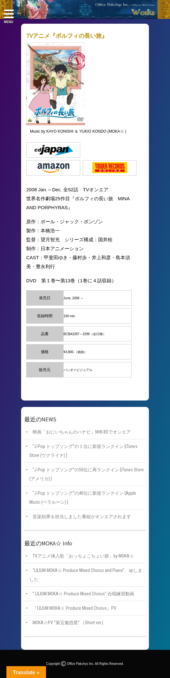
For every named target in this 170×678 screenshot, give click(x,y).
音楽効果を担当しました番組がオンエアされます (82, 516)
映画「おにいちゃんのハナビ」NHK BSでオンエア (82, 431)
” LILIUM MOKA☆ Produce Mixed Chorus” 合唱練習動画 (83, 593)
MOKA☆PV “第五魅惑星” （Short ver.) (68, 622)
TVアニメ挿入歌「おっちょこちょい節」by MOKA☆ (83, 555)
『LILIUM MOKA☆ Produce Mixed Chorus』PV (74, 608)
